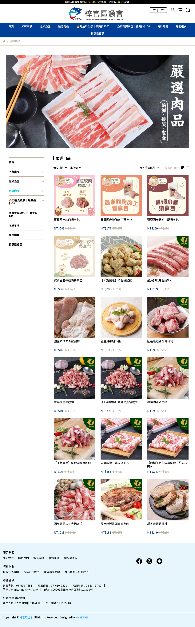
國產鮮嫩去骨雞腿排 (67, 341)
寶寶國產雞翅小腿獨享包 (163, 219)
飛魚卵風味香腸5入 (159, 280)
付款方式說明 (11, 572)
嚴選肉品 (63, 26)
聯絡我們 (23, 558)
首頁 (11, 26)
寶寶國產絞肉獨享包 (67, 219)
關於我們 (8, 558)
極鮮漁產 (45, 26)
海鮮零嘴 (162, 26)
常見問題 (38, 558)
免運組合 (181, 26)
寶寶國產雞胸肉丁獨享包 (116, 219)
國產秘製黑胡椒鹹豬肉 (115, 524)
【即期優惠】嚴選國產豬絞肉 (119, 402)
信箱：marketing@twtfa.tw (20, 589)
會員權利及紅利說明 (77, 572)
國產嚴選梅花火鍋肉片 (68, 524)
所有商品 (27, 26)
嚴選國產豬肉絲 (157, 402)
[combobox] (60, 167)
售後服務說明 (52, 572)
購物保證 (54, 558)
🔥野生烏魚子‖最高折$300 (92, 26)
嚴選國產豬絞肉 (64, 402)
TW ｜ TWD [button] (158, 10)
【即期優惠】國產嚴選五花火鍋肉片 (167, 464)
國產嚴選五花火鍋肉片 (115, 463)
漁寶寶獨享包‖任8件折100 (133, 26)
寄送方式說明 (31, 572)
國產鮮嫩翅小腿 (111, 341)
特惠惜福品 (97, 33)
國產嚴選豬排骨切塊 (160, 341)
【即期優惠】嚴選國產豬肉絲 (72, 463)
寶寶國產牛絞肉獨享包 (68, 280)
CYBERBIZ (82, 617)
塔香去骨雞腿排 (157, 524)
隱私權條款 (70, 558)
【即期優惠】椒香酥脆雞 (116, 280)
